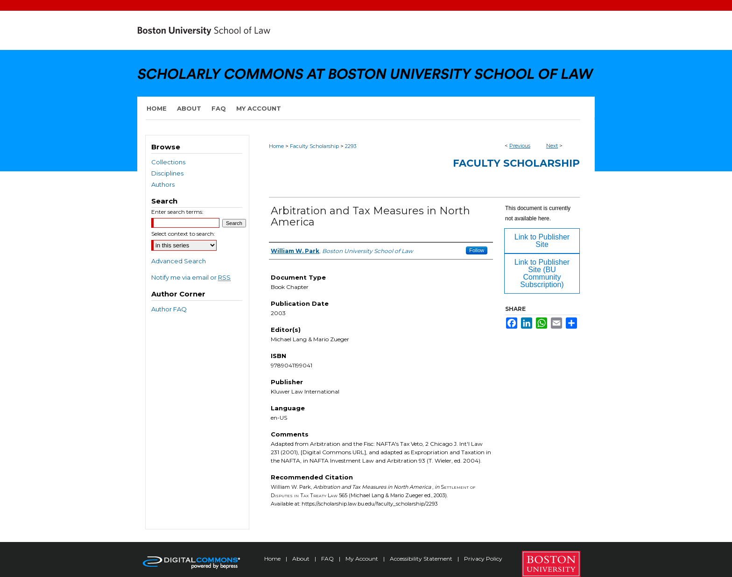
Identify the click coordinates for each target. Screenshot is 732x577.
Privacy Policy (483, 558)
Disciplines (167, 173)
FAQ (328, 558)
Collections (168, 162)
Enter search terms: (177, 211)
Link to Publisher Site (542, 240)
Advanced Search (178, 261)
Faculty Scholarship (314, 146)
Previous (519, 145)
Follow (476, 250)
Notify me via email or (191, 277)
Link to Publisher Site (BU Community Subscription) (542, 273)
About (301, 558)
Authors (163, 184)
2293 (350, 146)
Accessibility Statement (422, 558)
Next (552, 145)
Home (276, 146)
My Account (362, 558)
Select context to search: (183, 233)
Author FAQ (169, 309)
